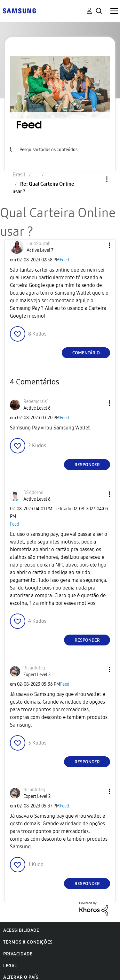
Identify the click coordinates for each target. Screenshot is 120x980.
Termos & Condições (28, 942)
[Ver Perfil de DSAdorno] (33, 492)
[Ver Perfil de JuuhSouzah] (39, 243)
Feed (64, 260)
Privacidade (18, 954)
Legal (10, 965)
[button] (98, 245)
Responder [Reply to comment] (87, 464)
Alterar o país (20, 977)
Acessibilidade (21, 930)
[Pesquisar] (60, 148)
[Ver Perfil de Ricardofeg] (34, 668)
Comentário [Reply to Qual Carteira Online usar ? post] (86, 353)
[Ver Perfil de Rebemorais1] (36, 401)
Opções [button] (96, 179)
